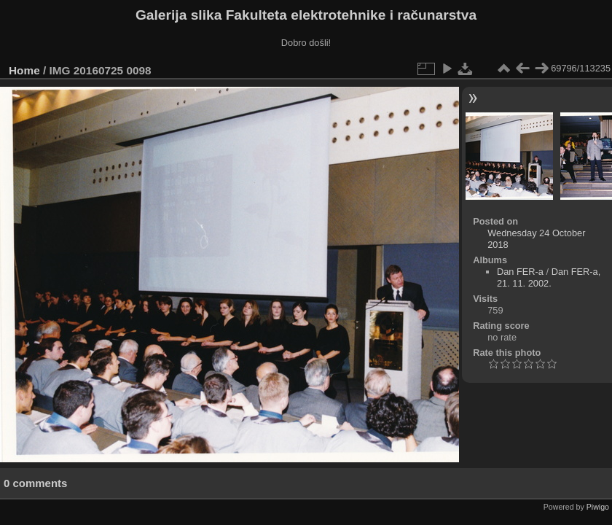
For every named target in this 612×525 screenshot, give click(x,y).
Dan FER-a (520, 271)
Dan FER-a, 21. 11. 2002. (548, 277)
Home (24, 70)
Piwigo (597, 506)
